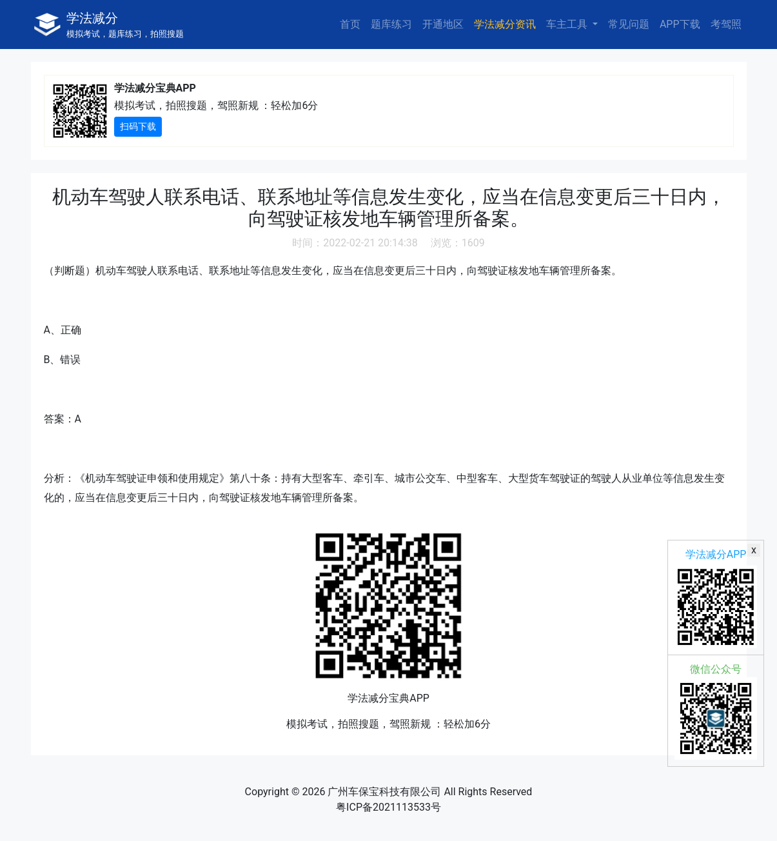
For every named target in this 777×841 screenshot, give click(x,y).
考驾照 (726, 24)
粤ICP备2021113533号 (388, 807)
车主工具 (568, 24)
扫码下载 (138, 126)
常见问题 (628, 24)
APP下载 (680, 24)
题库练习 (391, 24)
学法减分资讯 (505, 24)
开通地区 (443, 24)
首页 (350, 24)
